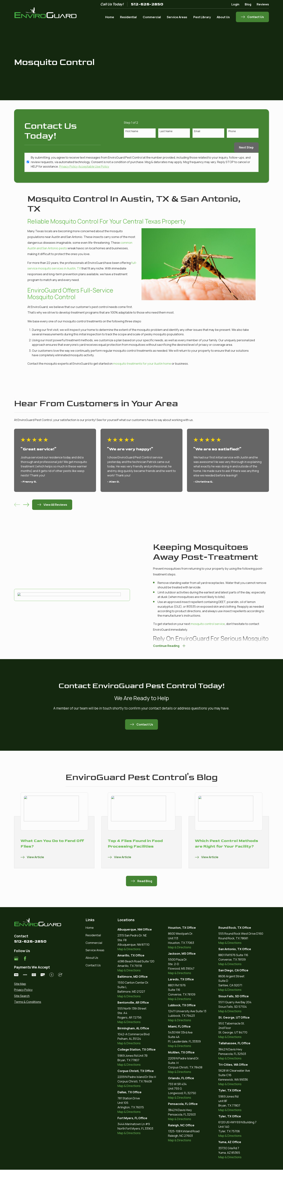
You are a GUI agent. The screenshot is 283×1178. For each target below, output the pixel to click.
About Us (92, 958)
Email (197, 131)
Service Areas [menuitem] (177, 17)
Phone (232, 131)
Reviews (263, 4)
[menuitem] (38, 983)
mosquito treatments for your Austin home (142, 363)
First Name (131, 131)
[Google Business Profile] (16, 958)
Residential (93, 935)
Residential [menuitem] (128, 17)
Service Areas (95, 950)
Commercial (94, 943)
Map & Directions (129, 949)
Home (90, 927)
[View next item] (26, 505)
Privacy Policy (68, 166)
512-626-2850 (147, 4)
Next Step (246, 147)
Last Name (166, 131)
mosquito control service (202, 624)
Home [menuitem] (109, 17)
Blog (248, 4)
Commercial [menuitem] (152, 17)
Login (235, 4)
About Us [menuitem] (223, 17)
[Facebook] (25, 958)
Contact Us (93, 965)
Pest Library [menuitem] (202, 17)
